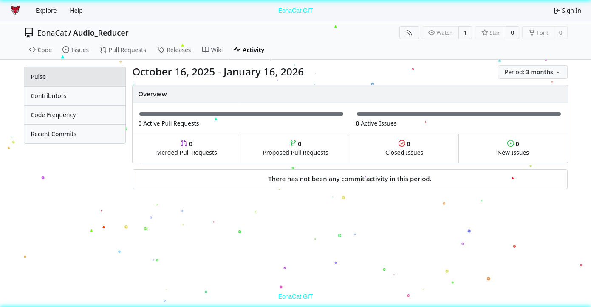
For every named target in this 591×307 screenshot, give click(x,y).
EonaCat (52, 32)
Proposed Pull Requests (295, 148)
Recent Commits (53, 134)
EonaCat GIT (295, 10)
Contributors (49, 96)
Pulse (38, 77)
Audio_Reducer (101, 32)
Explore (46, 10)
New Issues (513, 148)
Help (76, 10)
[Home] (16, 10)
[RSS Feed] (409, 32)
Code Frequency (53, 115)
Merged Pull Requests (186, 148)
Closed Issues (404, 148)
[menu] (533, 72)
